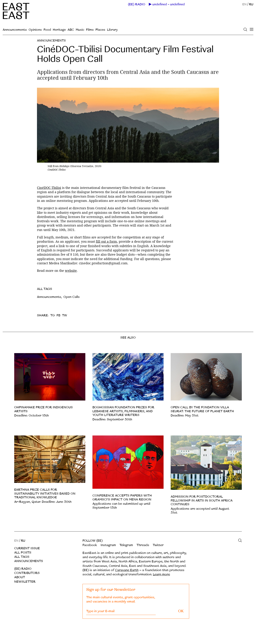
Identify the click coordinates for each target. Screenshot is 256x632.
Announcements (15, 30)
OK (181, 611)
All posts (22, 552)
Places (100, 30)
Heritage (59, 30)
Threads (143, 545)
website (71, 270)
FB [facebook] (58, 315)
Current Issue (27, 548)
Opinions (35, 30)
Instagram (108, 545)
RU (251, 4)
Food (47, 30)
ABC (71, 30)
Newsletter (25, 582)
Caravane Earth (126, 570)
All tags (21, 557)
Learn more (161, 574)
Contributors (27, 573)
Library (112, 30)
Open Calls (71, 297)
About (19, 577)
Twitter (158, 545)
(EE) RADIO (136, 4)
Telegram (126, 545)
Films (90, 30)
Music (80, 30)
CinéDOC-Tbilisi (49, 188)
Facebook (89, 545)
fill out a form (106, 241)
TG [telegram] (52, 315)
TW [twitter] (64, 315)
